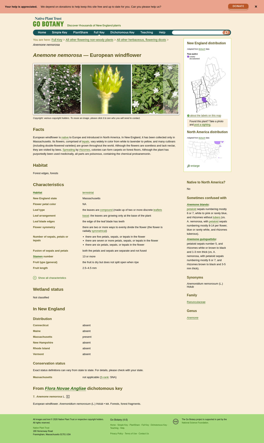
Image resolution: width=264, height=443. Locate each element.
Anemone (192, 317)
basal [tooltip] (85, 215)
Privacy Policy (116, 433)
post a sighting (202, 124)
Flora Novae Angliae (65, 388)
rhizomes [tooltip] (84, 149)
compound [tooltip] (106, 209)
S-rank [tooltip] (104, 377)
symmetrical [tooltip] (99, 230)
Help (162, 32)
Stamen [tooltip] (38, 256)
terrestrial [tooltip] (88, 192)
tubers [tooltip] (216, 217)
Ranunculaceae (196, 302)
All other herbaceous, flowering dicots (141, 39)
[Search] (226, 32)
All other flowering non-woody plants (89, 39)
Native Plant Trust (41, 428)
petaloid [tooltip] (191, 209)
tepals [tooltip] (85, 141)
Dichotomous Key (122, 32)
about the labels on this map (205, 115)
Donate (238, 6)
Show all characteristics (52, 277)
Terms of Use (131, 433)
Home (42, 32)
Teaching (146, 32)
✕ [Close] (256, 6)
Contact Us (144, 433)
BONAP (202, 49)
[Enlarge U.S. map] (207, 153)
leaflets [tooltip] (157, 209)
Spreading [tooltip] (69, 149)
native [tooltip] (65, 137)
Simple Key (59, 32)
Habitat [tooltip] (37, 192)
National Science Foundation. (195, 423)
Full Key (99, 32)
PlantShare (80, 32)
